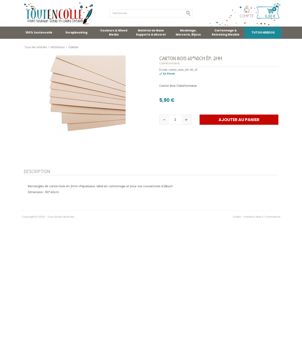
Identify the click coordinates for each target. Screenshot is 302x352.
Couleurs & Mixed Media (113, 32)
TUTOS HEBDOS (263, 32)
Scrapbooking (76, 32)
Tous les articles (35, 47)
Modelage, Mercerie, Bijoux (188, 32)
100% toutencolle (38, 32)
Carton (73, 47)
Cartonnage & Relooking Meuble (225, 32)
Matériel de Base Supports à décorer (151, 32)
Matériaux (58, 47)
